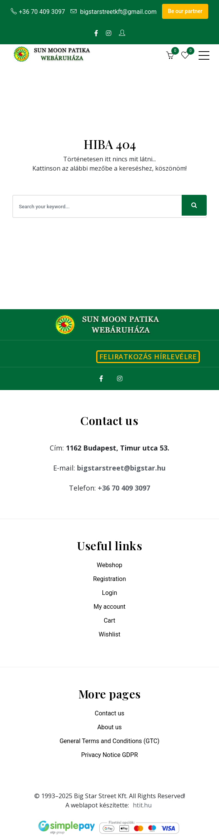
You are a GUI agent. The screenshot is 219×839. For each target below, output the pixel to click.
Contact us (109, 713)
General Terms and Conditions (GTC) (110, 741)
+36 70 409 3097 (38, 11)
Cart (109, 620)
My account (109, 606)
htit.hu (142, 805)
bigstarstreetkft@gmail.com (113, 11)
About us (109, 727)
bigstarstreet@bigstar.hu (121, 467)
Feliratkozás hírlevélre (148, 356)
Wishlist (109, 634)
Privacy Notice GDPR (109, 755)
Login (109, 592)
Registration (109, 579)
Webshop (109, 565)
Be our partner (185, 11)
